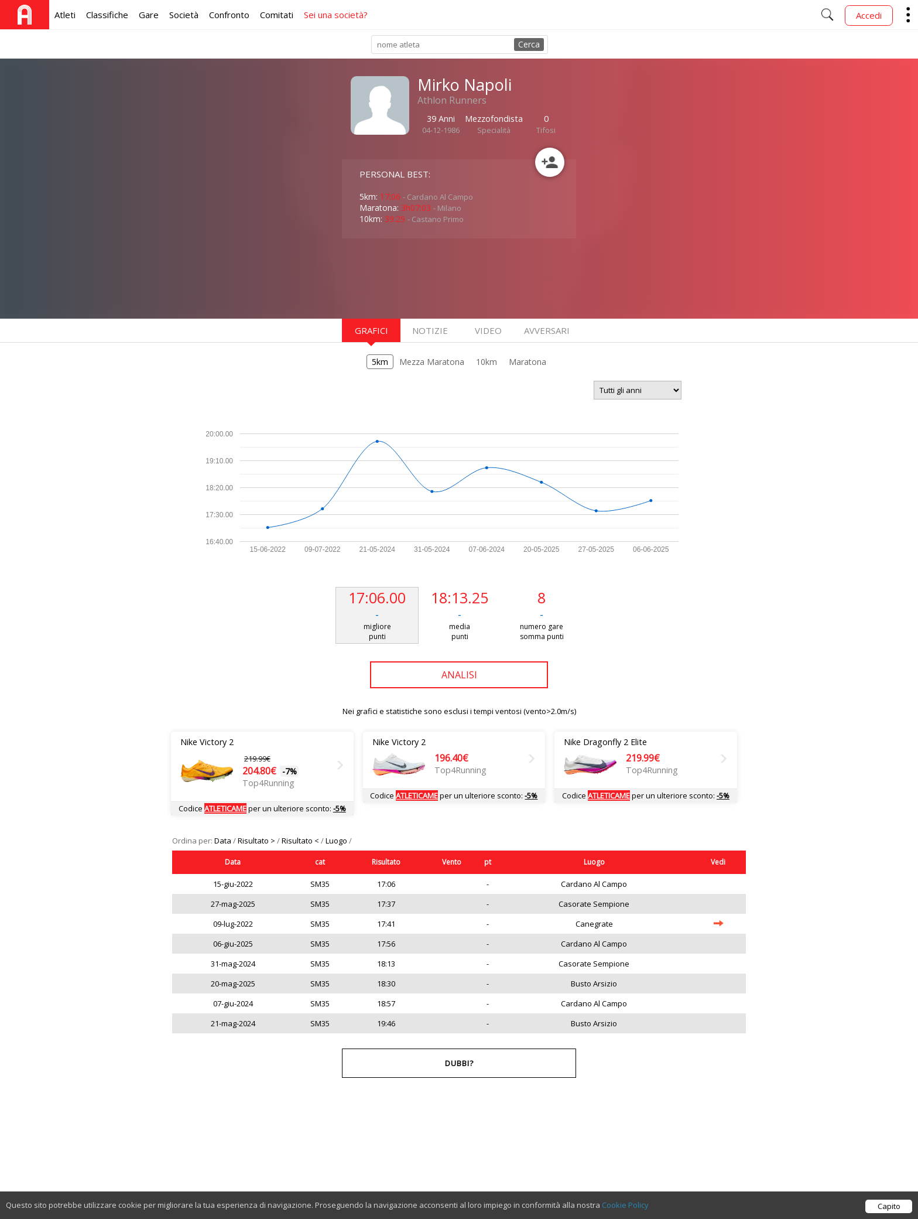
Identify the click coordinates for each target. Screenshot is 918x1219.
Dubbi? (459, 1063)
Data (223, 840)
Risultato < (301, 840)
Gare (149, 15)
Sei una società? (336, 15)
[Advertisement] (435, 277)
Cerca (529, 44)
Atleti (65, 15)
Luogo (337, 840)
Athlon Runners (452, 100)
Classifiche (107, 15)
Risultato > (257, 840)
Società (183, 15)
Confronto (229, 15)
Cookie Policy (625, 1205)
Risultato (386, 862)
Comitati (276, 15)
